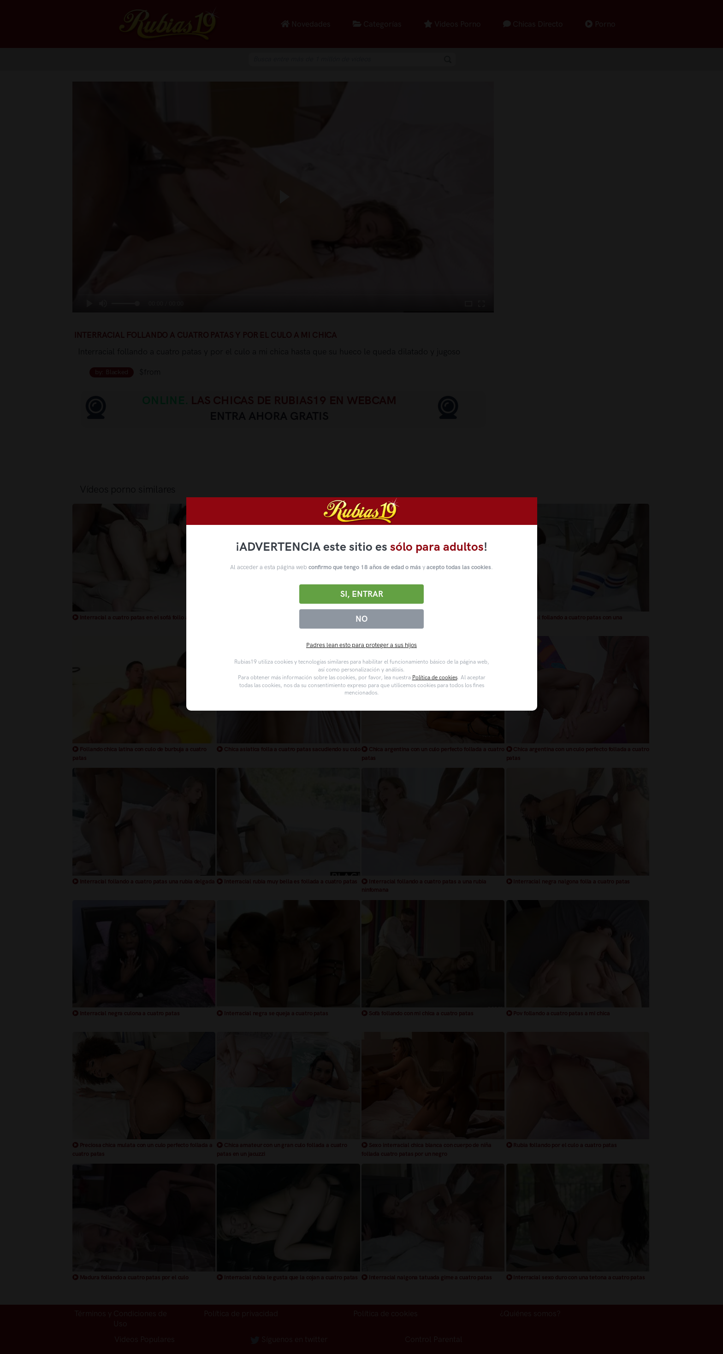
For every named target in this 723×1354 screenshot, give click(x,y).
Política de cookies (434, 677)
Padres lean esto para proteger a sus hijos (361, 645)
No (361, 619)
